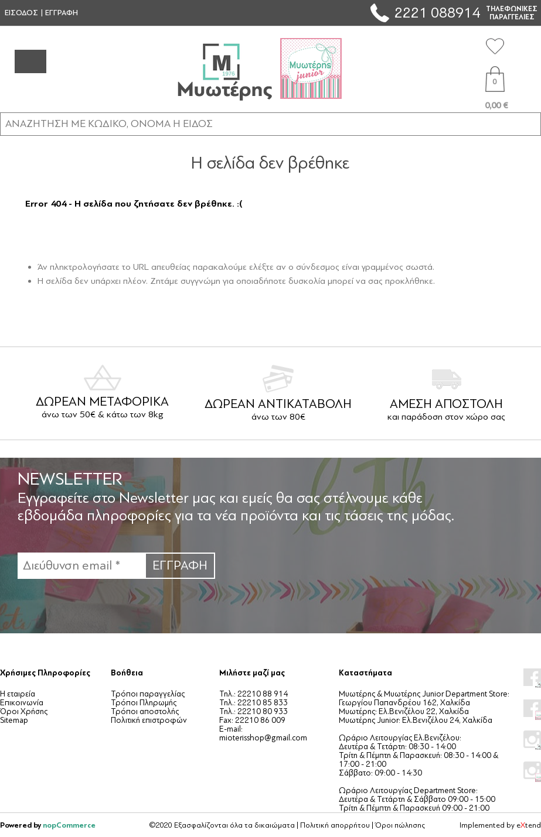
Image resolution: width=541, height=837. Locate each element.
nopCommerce (69, 825)
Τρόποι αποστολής (145, 711)
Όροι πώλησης (400, 825)
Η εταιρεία (17, 694)
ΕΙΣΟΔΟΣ (21, 13)
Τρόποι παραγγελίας (148, 694)
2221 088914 (437, 12)
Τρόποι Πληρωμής (143, 702)
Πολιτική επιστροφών (149, 720)
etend (528, 825)
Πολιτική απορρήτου (335, 825)
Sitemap (14, 720)
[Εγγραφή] (81, 566)
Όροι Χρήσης (23, 711)
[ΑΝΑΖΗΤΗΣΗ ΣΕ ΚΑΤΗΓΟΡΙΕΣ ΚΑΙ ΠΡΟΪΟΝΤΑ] (270, 123)
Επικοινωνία (21, 702)
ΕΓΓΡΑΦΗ (61, 13)
